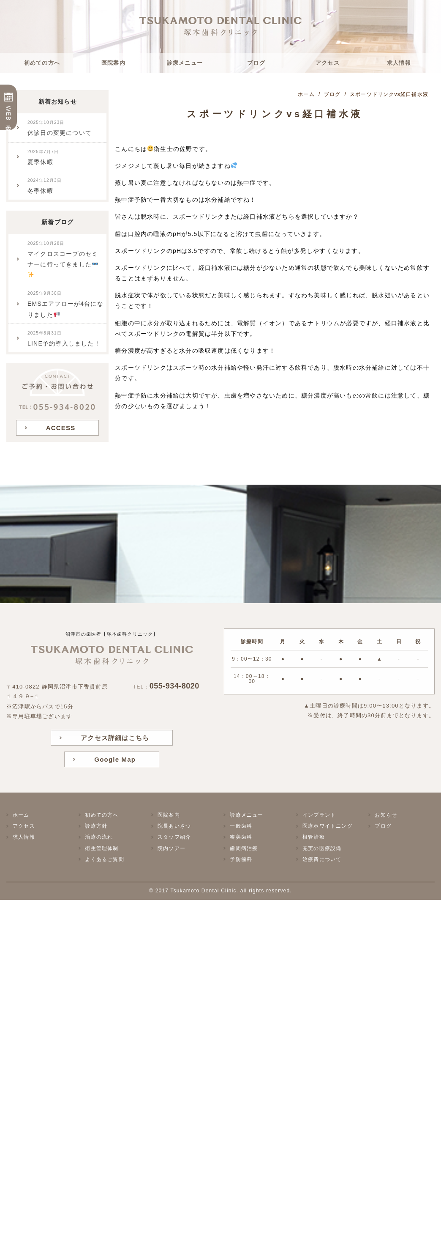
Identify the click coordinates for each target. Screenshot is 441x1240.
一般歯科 (241, 826)
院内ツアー (171, 848)
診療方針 (96, 826)
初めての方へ (42, 63)
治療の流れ (99, 837)
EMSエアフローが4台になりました (65, 304)
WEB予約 (8, 114)
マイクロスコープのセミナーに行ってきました (62, 259)
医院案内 (113, 63)
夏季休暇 (43, 157)
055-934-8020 (174, 686)
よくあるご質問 (104, 859)
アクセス (328, 63)
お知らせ (386, 815)
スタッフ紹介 (174, 837)
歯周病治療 (244, 848)
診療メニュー (185, 63)
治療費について (321, 859)
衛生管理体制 (101, 848)
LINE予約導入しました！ (64, 339)
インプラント (319, 815)
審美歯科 (241, 837)
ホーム (21, 815)
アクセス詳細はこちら (115, 737)
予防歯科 (241, 859)
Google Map (115, 759)
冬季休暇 (44, 186)
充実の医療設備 (321, 848)
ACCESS (61, 427)
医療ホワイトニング (327, 826)
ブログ (256, 63)
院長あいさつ (174, 826)
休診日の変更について (59, 128)
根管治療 (313, 837)
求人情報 (399, 63)
